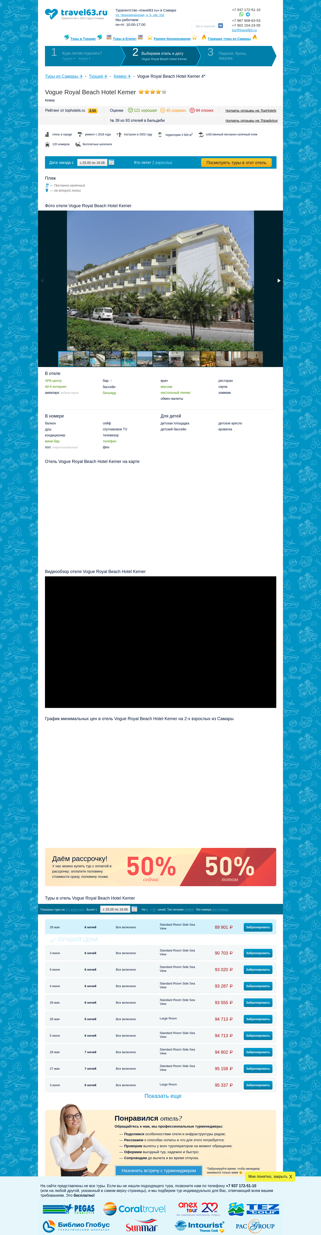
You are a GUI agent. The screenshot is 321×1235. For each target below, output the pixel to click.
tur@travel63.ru (244, 30)
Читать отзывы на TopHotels (250, 110)
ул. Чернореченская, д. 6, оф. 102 (140, 15)
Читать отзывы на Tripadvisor (251, 120)
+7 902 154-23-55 (246, 25)
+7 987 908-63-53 (246, 20)
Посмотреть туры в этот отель (236, 162)
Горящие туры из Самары (229, 39)
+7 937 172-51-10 (246, 10)
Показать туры (251, 909)
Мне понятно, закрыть (268, 1176)
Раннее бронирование (172, 39)
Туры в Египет (125, 39)
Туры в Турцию (83, 39)
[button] (278, 280)
